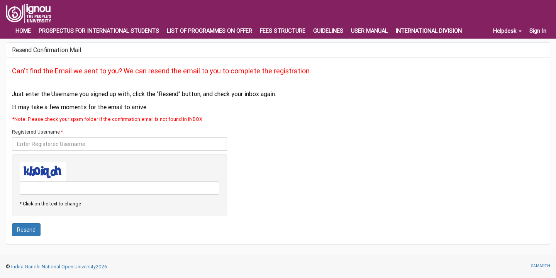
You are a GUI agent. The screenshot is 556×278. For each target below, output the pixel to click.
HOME (23, 30)
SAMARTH (540, 265)
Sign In (537, 30)
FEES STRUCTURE (282, 30)
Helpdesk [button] (507, 30)
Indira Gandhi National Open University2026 (58, 266)
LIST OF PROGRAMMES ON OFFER (209, 30)
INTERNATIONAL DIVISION (428, 30)
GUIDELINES (328, 30)
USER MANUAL (369, 30)
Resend (26, 229)
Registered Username (36, 132)
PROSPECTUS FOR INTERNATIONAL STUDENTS (99, 30)
